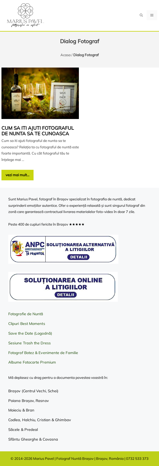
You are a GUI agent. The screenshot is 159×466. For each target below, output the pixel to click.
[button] (141, 15)
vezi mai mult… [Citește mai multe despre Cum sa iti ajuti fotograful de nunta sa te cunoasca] (17, 175)
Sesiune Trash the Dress (29, 343)
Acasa (65, 55)
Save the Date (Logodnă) (30, 333)
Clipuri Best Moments (26, 323)
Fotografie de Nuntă (25, 313)
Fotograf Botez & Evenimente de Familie (43, 352)
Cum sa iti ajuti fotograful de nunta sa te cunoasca (37, 131)
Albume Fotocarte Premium (32, 362)
